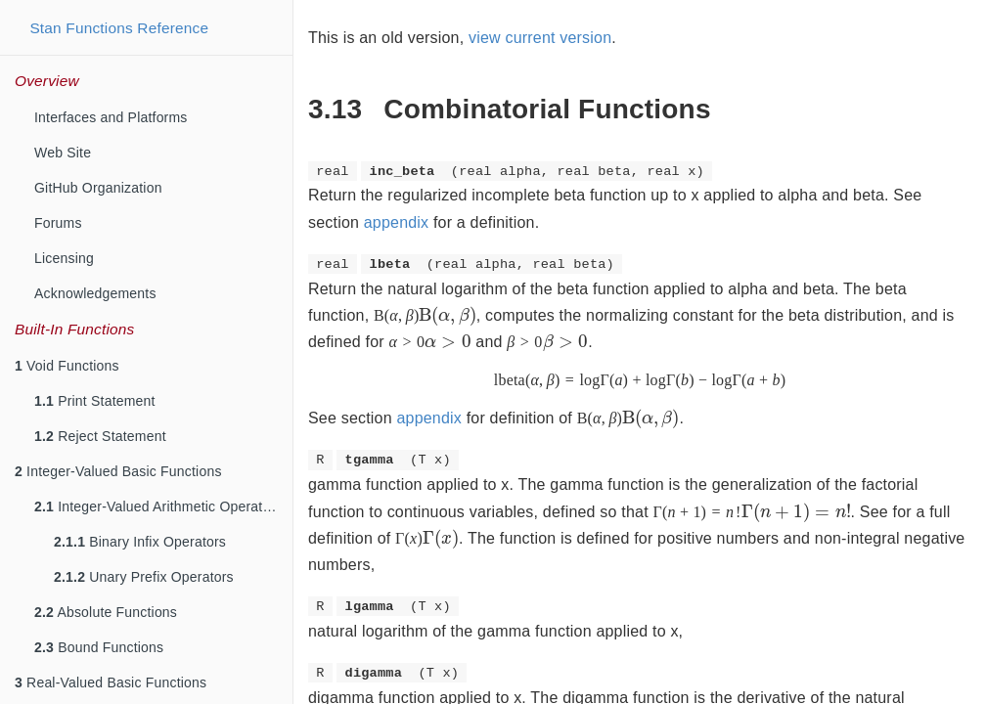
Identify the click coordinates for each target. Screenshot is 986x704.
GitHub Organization (98, 188)
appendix (396, 222)
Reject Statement (100, 436)
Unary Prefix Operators (144, 577)
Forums (58, 223)
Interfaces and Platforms (111, 117)
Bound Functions (98, 647)
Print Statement (95, 401)
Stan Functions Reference (118, 28)
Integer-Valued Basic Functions (118, 471)
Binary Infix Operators (140, 542)
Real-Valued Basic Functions (110, 682)
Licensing (64, 258)
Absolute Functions (105, 612)
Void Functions (67, 366)
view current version (540, 37)
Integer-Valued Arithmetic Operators (158, 506)
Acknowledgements (95, 293)
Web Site (62, 152)
